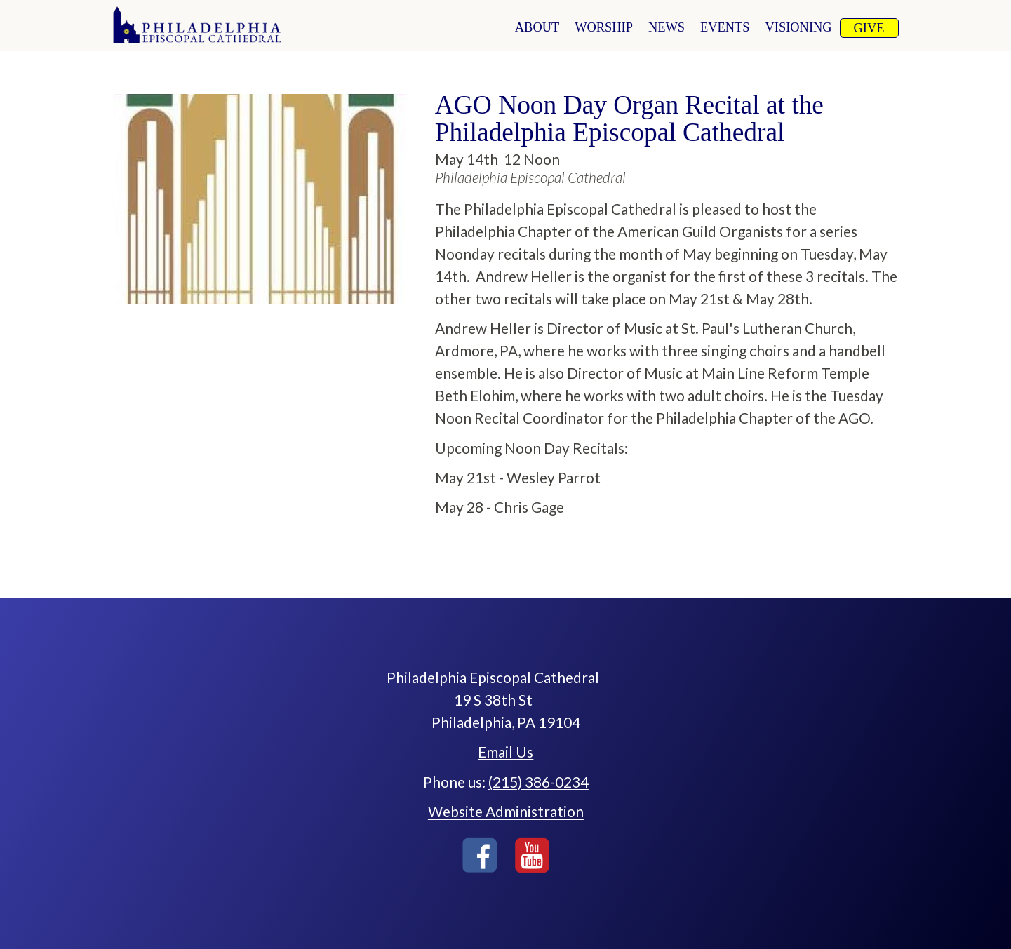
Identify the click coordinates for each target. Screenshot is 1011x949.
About (537, 27)
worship (604, 27)
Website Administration (506, 811)
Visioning (798, 27)
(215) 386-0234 (538, 781)
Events (725, 27)
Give (869, 28)
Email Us (505, 751)
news (666, 27)
